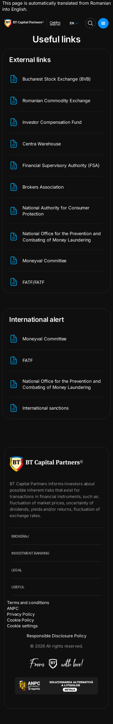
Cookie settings (22, 625)
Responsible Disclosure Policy (56, 635)
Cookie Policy (20, 620)
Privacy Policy (21, 614)
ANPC (13, 608)
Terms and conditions (28, 602)
